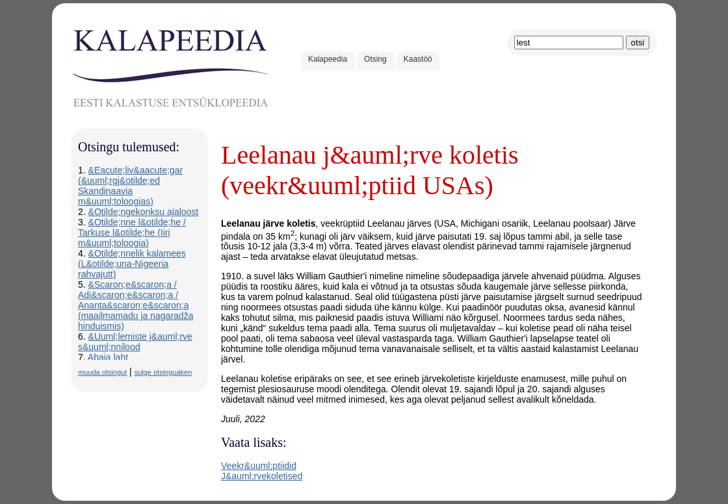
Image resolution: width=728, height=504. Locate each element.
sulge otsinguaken (163, 372)
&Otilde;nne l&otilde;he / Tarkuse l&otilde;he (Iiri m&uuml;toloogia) (132, 232)
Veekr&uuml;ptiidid (258, 465)
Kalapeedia (327, 59)
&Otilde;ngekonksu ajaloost (143, 212)
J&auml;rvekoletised (261, 476)
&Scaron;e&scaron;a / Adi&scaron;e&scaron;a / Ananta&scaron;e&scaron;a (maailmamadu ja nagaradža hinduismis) (135, 305)
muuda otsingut (102, 372)
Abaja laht (108, 357)
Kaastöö (418, 59)
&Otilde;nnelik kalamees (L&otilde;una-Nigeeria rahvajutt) (132, 263)
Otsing (375, 59)
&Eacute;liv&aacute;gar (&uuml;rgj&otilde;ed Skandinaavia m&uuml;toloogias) (130, 186)
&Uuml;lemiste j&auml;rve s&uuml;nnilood (135, 341)
